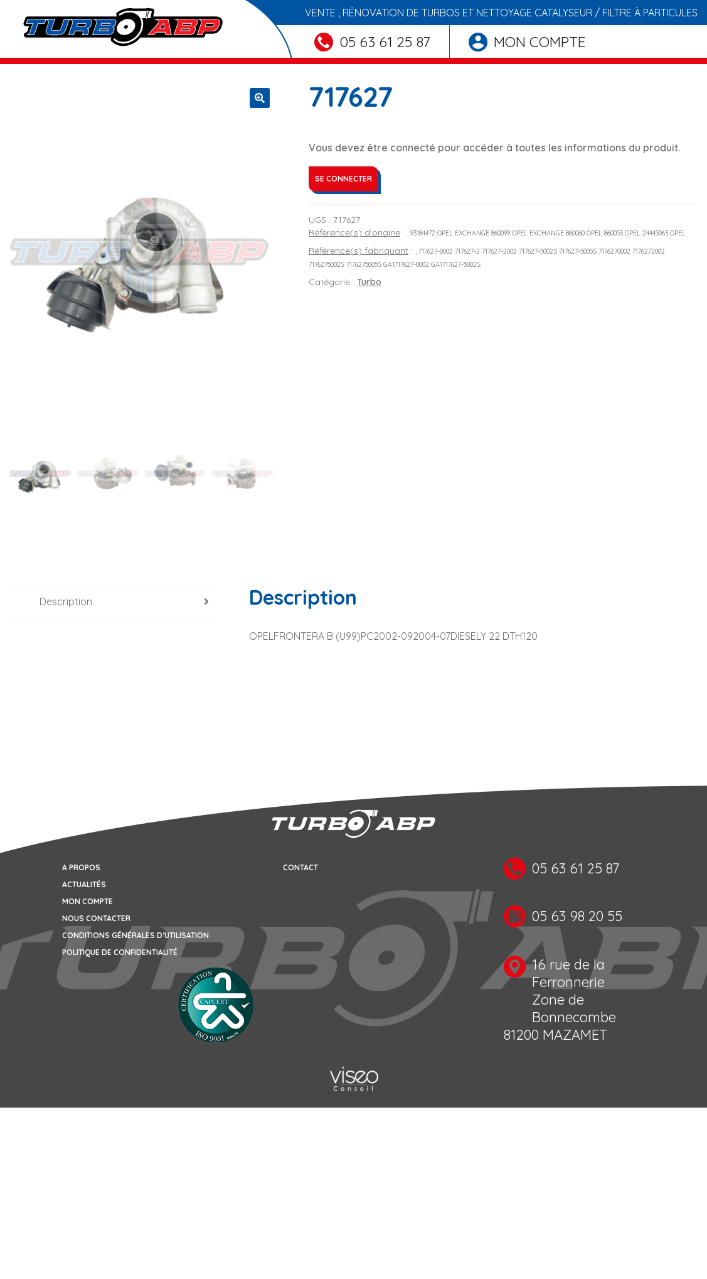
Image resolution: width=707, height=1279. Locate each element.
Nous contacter (96, 918)
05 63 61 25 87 (372, 42)
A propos (81, 867)
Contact (300, 867)
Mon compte (527, 42)
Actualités (84, 884)
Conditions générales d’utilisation (135, 935)
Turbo (369, 282)
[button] (260, 98)
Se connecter (343, 178)
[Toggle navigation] (17, 61)
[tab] (114, 601)
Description (66, 601)
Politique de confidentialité (120, 952)
